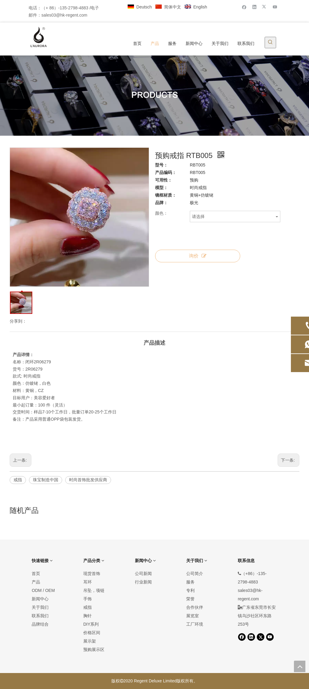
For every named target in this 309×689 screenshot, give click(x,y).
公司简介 (194, 573)
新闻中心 (40, 598)
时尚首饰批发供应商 (88, 479)
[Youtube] (275, 7)
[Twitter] (265, 7)
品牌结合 (40, 624)
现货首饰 (91, 573)
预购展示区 (93, 649)
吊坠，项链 (93, 590)
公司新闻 (143, 573)
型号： (161, 165)
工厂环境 (194, 624)
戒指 (18, 479)
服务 (190, 582)
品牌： (161, 202)
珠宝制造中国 (45, 479)
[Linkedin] (254, 7)
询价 (197, 255)
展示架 (89, 641)
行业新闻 (143, 582)
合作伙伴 (194, 607)
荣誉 (190, 598)
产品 (36, 582)
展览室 (192, 615)
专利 (190, 590)
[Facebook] (244, 7)
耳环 (87, 582)
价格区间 (91, 632)
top (299, 666)
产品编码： (165, 172)
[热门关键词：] (270, 42)
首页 (36, 573)
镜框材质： (165, 195)
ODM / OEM (43, 590)
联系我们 (40, 615)
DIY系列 (91, 624)
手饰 (87, 598)
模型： (161, 187)
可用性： (163, 180)
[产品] (154, 95)
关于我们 (40, 607)
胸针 (87, 615)
